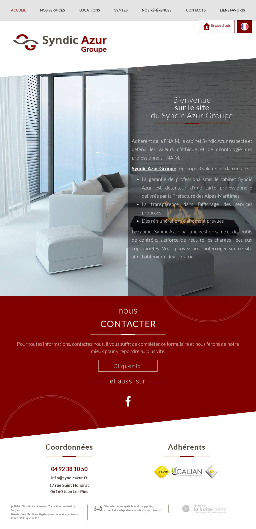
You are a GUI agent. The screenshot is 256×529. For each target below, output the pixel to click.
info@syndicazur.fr (69, 477)
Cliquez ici (128, 366)
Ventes (121, 10)
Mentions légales (37, 514)
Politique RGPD (29, 518)
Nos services (52, 10)
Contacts (196, 10)
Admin (14, 518)
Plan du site (17, 514)
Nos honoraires (59, 514)
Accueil (18, 10)
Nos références (157, 10)
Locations (90, 10)
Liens (73, 514)
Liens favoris (232, 10)
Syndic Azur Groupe (154, 168)
